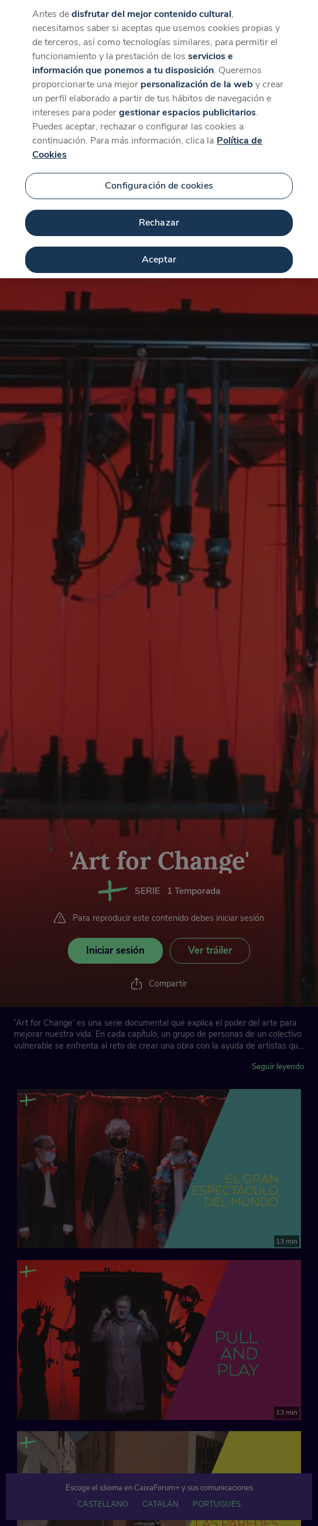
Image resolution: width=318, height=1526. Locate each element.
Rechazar (159, 208)
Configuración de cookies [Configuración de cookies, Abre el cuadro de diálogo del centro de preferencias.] (159, 172)
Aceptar (159, 245)
